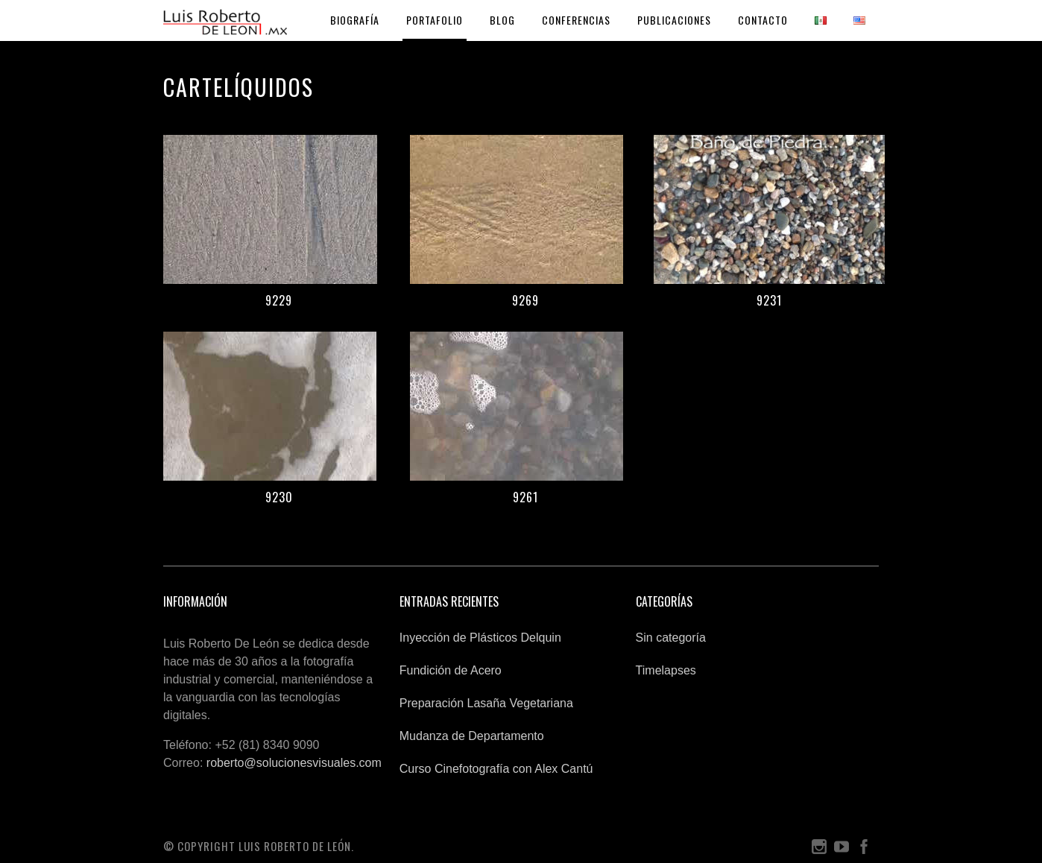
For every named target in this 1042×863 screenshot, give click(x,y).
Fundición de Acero (451, 670)
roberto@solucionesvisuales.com (294, 762)
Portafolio (434, 20)
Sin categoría (671, 637)
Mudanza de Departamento (472, 736)
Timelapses (666, 670)
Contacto (763, 20)
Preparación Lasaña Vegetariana (486, 703)
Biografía (354, 20)
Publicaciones (674, 20)
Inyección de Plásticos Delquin (480, 637)
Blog (502, 20)
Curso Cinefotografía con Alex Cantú (496, 768)
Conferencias (576, 20)
